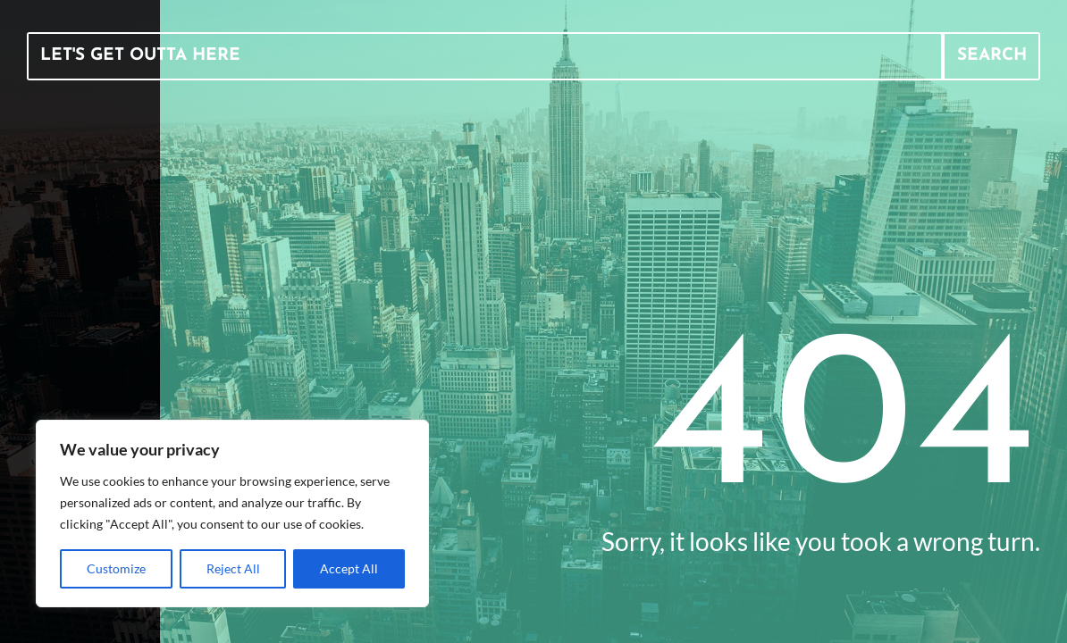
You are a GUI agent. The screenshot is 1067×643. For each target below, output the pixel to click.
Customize (116, 568)
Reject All (233, 568)
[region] (232, 513)
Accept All (349, 568)
